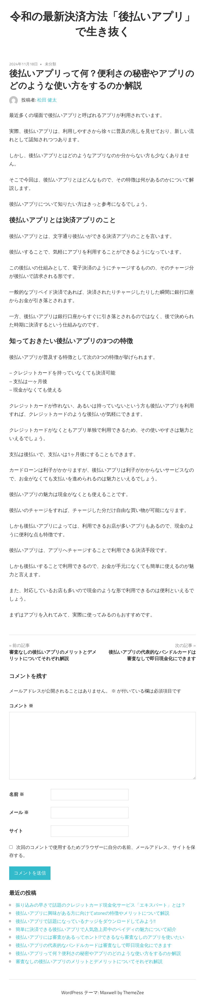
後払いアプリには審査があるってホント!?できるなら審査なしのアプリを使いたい (100, 937)
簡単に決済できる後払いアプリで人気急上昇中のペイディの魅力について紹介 (96, 929)
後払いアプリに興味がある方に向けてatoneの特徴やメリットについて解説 (92, 913)
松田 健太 (47, 99)
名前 (16, 794)
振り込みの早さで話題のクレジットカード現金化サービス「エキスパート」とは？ (101, 905)
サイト (16, 830)
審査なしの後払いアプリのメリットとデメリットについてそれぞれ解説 (89, 961)
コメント (21, 705)
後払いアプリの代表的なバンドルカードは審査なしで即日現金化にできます (94, 945)
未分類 (50, 64)
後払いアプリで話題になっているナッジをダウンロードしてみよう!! (86, 921)
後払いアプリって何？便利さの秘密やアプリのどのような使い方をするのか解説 (98, 953)
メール (19, 812)
